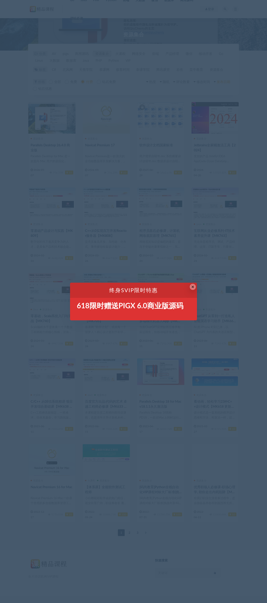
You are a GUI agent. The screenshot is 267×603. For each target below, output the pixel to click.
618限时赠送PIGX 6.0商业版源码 (130, 305)
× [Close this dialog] (192, 287)
